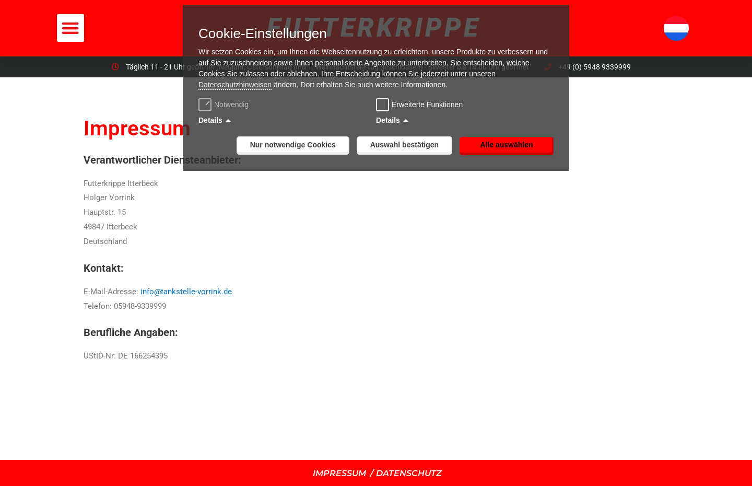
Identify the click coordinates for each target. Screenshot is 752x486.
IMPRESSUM (339, 473)
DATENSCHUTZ (409, 473)
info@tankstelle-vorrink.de (186, 291)
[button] (71, 28)
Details (210, 120)
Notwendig (225, 104)
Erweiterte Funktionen (427, 104)
